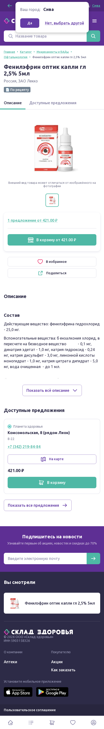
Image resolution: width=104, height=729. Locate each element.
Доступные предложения (52, 103)
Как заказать (63, 670)
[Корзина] (52, 722)
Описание (13, 103)
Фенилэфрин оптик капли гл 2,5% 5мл (60, 603)
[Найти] (93, 36)
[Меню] (94, 21)
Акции (57, 662)
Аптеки (10, 662)
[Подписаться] (93, 558)
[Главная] (39, 632)
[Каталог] (31, 722)
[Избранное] (72, 722)
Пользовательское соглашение (30, 710)
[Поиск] (45, 36)
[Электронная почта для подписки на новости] (45, 558)
